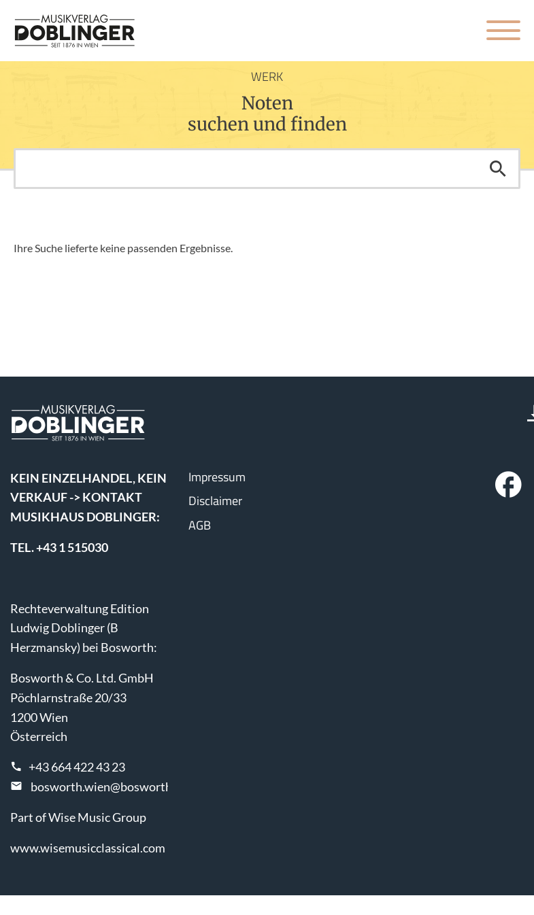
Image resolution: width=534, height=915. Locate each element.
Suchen (498, 168)
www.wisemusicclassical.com (87, 847)
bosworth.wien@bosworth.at (108, 786)
